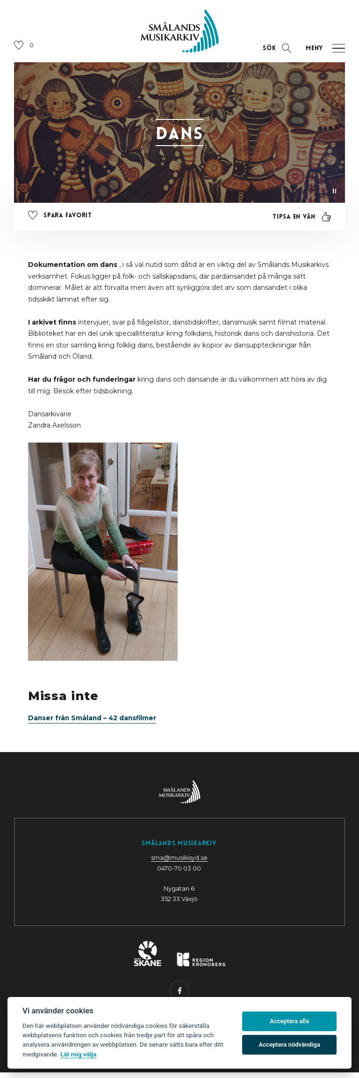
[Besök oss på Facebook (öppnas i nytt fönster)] (179, 996)
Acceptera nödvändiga (289, 1044)
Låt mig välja (78, 1054)
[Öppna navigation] (322, 52)
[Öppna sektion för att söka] (275, 52)
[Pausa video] (334, 194)
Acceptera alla (289, 1021)
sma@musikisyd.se (179, 863)
